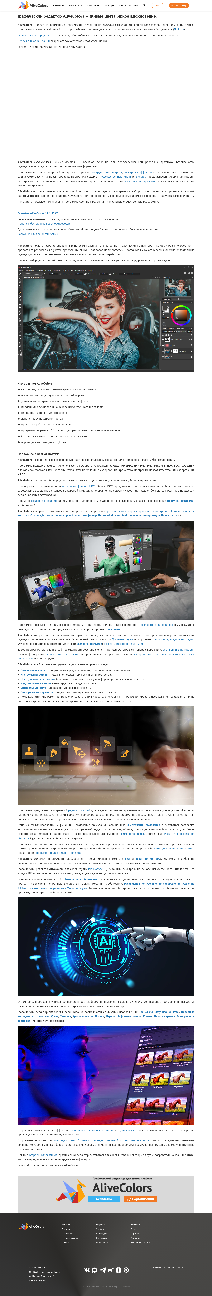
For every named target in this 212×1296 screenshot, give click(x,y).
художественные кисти (116, 177)
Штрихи (110, 1016)
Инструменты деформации (38, 679)
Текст (126, 859)
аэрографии (77, 1130)
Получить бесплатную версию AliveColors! (44, 223)
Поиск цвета (169, 515)
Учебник (100, 1229)
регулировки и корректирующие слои (132, 511)
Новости (65, 1242)
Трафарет (24, 1021)
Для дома (66, 1229)
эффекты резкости (116, 644)
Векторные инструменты (37, 692)
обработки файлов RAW (78, 486)
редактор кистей (79, 810)
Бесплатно (104, 1199)
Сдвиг (54, 1016)
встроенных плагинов (43, 1155)
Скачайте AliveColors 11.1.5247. (38, 213)
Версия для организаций (34, 41)
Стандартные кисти (33, 670)
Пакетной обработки (180, 501)
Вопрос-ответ (102, 1242)
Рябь (176, 1012)
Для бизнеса (67, 1233)
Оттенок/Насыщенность (46, 515)
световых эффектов (136, 1140)
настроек (116, 172)
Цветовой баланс (109, 515)
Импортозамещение (128, 5)
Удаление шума (122, 639)
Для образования (70, 1238)
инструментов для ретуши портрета (58, 853)
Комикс (148, 1016)
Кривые (176, 511)
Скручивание (163, 1012)
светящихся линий (100, 1130)
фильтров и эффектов (138, 172)
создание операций (44, 501)
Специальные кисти (33, 688)
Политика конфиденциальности (168, 1267)
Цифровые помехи (129, 1016)
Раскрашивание (134, 883)
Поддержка (101, 1238)
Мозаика (65, 1016)
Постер (99, 1016)
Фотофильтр (89, 515)
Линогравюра (185, 1016)
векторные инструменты (140, 181)
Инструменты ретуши (34, 674)
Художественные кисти (36, 683)
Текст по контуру (148, 859)
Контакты (135, 1238)
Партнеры (109, 5)
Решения (57, 5)
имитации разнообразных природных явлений (86, 1140)
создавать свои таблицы (157, 625)
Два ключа (146, 1012)
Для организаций (140, 1199)
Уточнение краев (132, 834)
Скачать (157, 5)
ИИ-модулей (96, 869)
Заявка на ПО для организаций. (38, 234)
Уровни (164, 511)
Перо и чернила (164, 1016)
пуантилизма (127, 1130)
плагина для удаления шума (174, 639)
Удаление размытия (89, 644)
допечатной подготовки (62, 654)
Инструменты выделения (143, 825)
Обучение (91, 5)
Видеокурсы (101, 1233)
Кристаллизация (82, 1016)
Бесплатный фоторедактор (35, 35)
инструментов (100, 172)
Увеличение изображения (163, 883)
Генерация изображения (81, 879)
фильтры (140, 177)
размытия (137, 644)
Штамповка (42, 1016)
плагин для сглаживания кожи (172, 848)
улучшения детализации (178, 650)
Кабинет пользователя (141, 1242)
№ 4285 (179, 29)
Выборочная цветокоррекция (140, 515)
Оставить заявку (178, 5)
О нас (133, 1229)
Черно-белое (71, 515)
